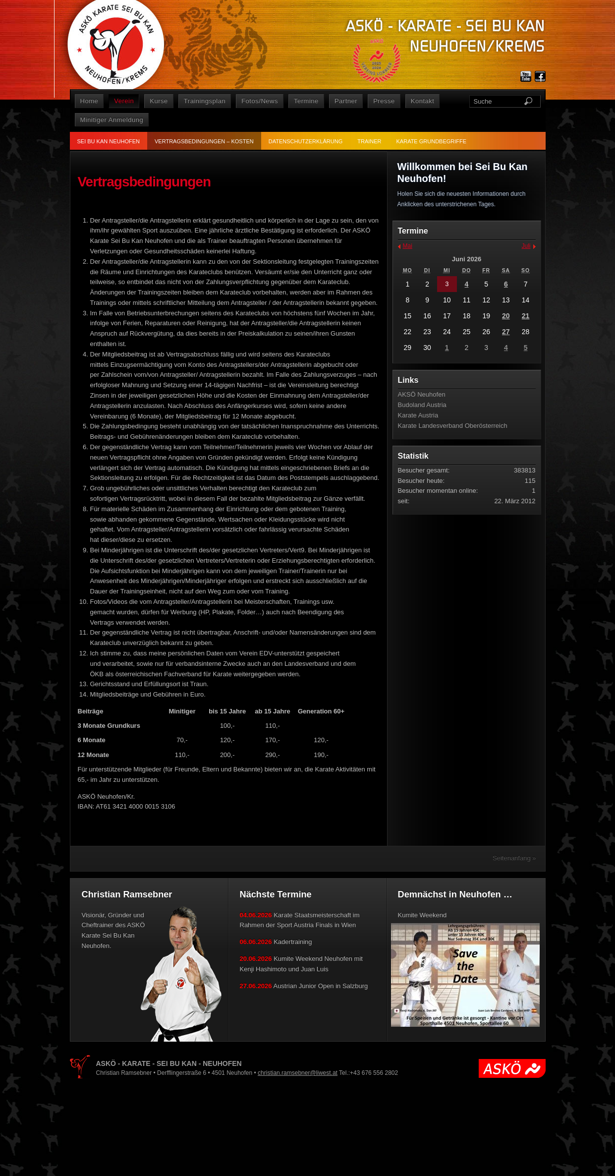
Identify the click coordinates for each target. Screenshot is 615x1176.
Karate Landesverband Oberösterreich (452, 425)
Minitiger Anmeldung (112, 119)
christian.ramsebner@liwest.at (297, 1072)
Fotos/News (259, 101)
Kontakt (423, 101)
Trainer (369, 141)
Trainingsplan (204, 101)
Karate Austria (418, 415)
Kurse (159, 101)
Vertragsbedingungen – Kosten (204, 141)
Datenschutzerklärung (306, 141)
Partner (346, 101)
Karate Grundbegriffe (431, 141)
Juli (525, 245)
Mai (407, 245)
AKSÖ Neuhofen (422, 394)
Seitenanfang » (514, 858)
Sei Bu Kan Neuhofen (108, 141)
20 (506, 316)
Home (89, 101)
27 (506, 332)
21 (526, 316)
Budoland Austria (422, 405)
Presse (384, 101)
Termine (306, 101)
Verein (124, 101)
